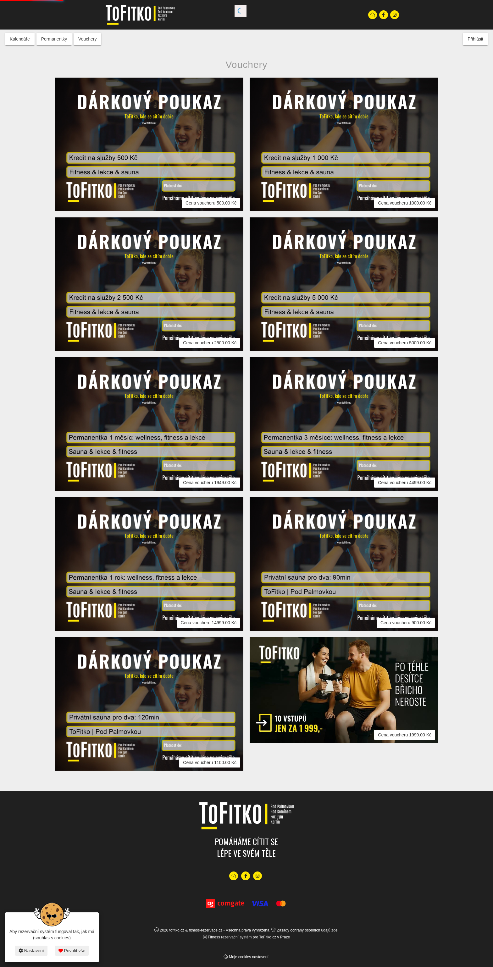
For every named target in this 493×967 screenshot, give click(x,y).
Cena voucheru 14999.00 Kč (208, 622)
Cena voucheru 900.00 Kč (405, 622)
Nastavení (31, 950)
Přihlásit (475, 38)
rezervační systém (236, 937)
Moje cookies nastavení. (249, 957)
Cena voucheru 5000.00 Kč (404, 342)
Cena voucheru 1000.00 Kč (404, 202)
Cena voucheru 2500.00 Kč (209, 342)
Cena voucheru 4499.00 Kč (404, 482)
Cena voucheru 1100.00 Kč (209, 762)
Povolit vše (72, 950)
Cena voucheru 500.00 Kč (211, 202)
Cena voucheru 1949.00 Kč (209, 482)
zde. (335, 930)
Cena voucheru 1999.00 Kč (404, 734)
